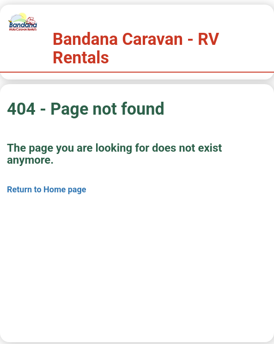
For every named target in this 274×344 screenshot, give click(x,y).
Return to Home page (46, 189)
